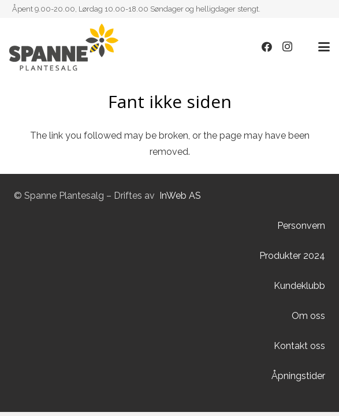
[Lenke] (63, 47)
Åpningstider (298, 375)
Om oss (308, 315)
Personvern (301, 225)
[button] (324, 47)
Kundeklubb (299, 285)
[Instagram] (287, 46)
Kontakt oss (299, 345)
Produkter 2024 (292, 255)
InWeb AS (180, 195)
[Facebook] (266, 46)
